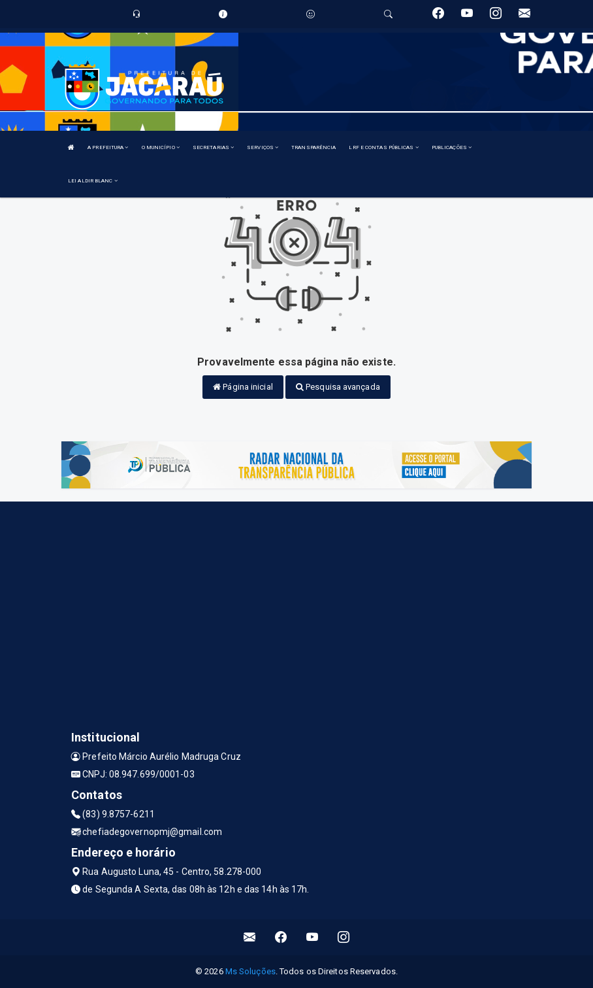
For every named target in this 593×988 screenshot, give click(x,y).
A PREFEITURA (108, 147)
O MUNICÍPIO (161, 147)
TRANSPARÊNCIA (313, 147)
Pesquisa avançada (338, 387)
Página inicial (243, 387)
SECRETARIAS (213, 147)
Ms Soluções (250, 971)
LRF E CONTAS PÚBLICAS (383, 147)
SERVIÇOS (262, 147)
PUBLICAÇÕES (452, 147)
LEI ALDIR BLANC (93, 181)
